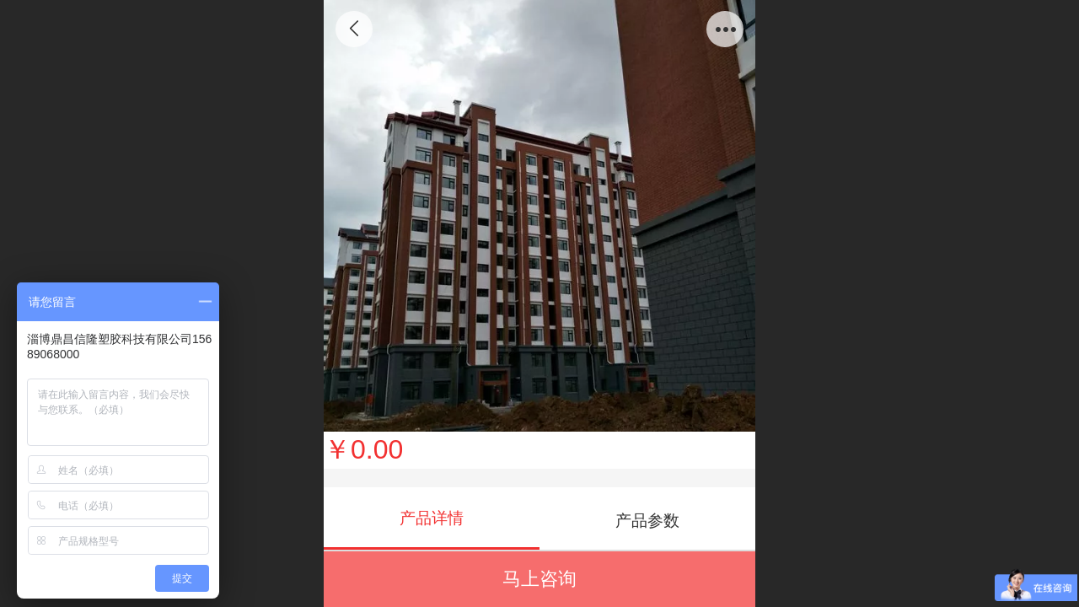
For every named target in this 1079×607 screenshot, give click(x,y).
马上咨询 (539, 578)
